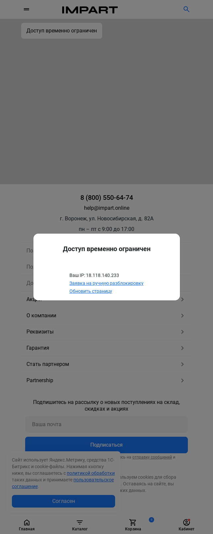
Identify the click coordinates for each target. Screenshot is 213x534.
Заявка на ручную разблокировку (106, 283)
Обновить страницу (90, 291)
